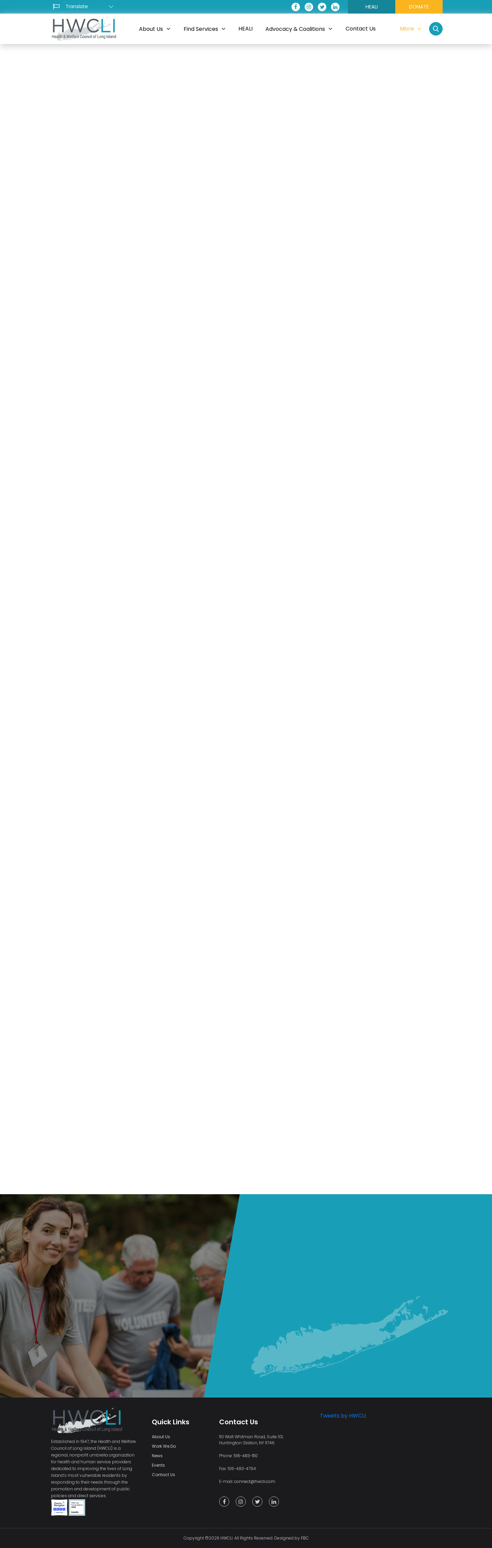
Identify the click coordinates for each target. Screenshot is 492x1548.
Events (158, 1465)
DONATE (419, 6)
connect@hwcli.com (254, 1481)
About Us (161, 1437)
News (157, 1456)
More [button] (410, 29)
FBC (305, 1538)
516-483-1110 (246, 1456)
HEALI (372, 6)
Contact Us (163, 1475)
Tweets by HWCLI (343, 1416)
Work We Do (164, 1446)
